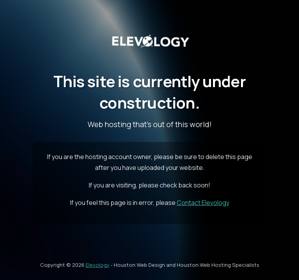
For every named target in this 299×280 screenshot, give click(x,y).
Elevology (97, 264)
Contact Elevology (203, 202)
